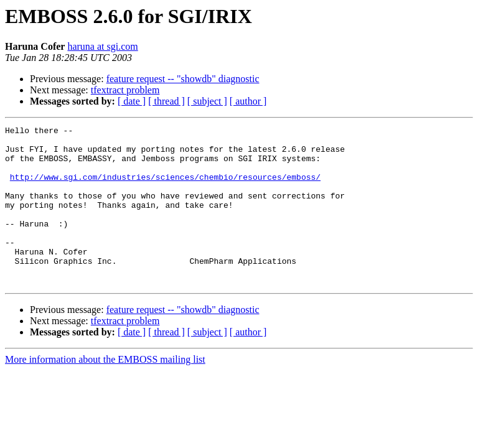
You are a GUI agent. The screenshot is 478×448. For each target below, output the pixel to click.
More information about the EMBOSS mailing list (105, 391)
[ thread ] (166, 101)
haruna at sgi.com (102, 46)
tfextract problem (125, 90)
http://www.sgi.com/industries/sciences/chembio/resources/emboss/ (165, 188)
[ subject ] (207, 101)
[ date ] (132, 101)
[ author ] (248, 101)
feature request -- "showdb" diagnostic (183, 78)
